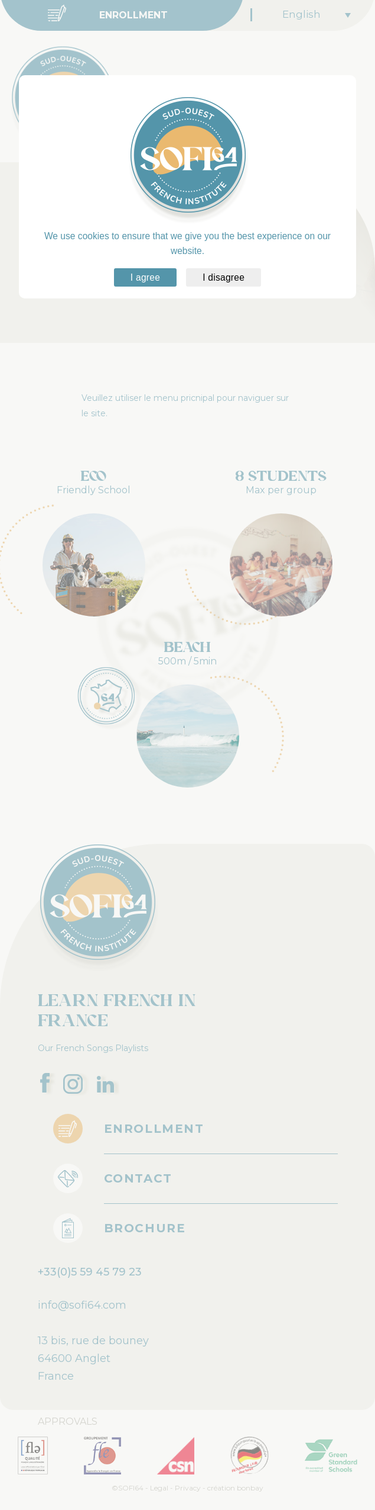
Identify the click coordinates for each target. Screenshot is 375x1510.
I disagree (223, 277)
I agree (145, 277)
